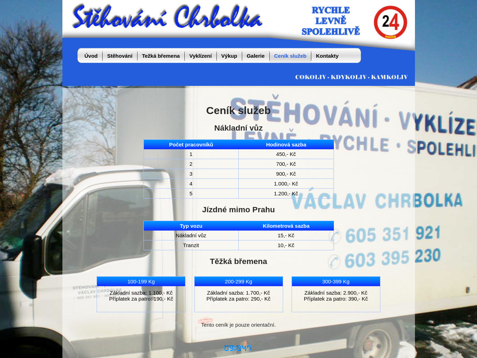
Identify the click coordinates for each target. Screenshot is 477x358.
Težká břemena (161, 56)
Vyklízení (200, 56)
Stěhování (120, 56)
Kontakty (327, 56)
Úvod (91, 56)
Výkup (229, 56)
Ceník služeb (290, 56)
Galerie (256, 56)
